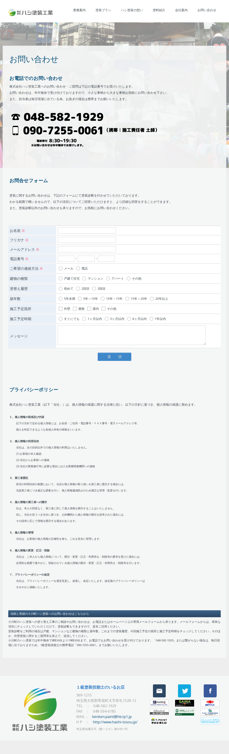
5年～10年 (90, 298)
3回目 (102, 287)
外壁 (67, 308)
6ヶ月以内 (139, 318)
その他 (136, 277)
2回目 (85, 287)
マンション (95, 277)
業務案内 (79, 10)
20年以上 (161, 298)
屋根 (81, 308)
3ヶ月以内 (117, 318)
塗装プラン (103, 10)
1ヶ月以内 (95, 318)
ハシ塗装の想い (132, 10)
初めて (68, 287)
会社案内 (181, 10)
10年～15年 (114, 298)
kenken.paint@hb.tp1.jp (112, 715)
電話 (84, 267)
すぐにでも (72, 318)
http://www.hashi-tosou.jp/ (115, 721)
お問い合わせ (206, 10)
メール (68, 267)
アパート (117, 277)
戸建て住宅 (72, 277)
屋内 (96, 308)
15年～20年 (139, 298)
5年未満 (69, 298)
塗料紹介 (159, 10)
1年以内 (160, 318)
